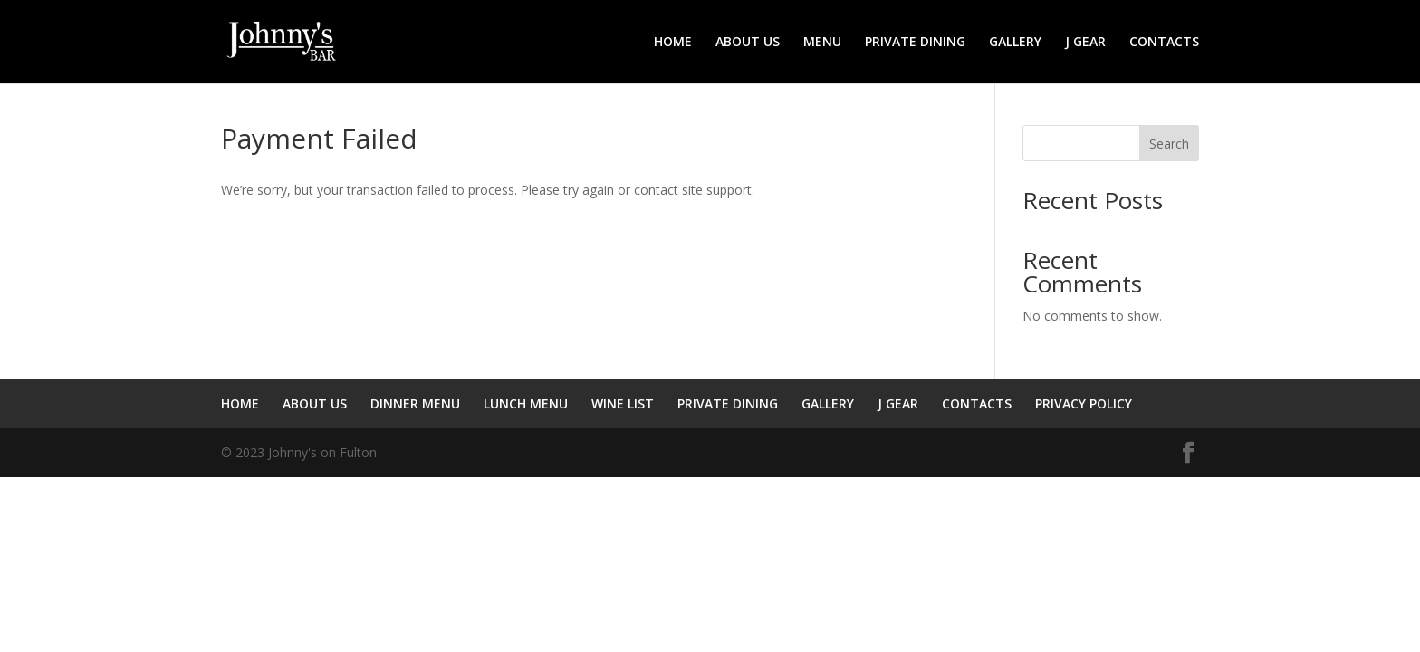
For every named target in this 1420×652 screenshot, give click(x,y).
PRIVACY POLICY (1083, 403)
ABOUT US (747, 42)
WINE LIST (622, 403)
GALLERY (1015, 42)
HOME (673, 42)
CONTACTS (1164, 42)
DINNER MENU (415, 403)
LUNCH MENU (526, 403)
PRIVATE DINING (915, 42)
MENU (822, 42)
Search (1169, 143)
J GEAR (1085, 42)
